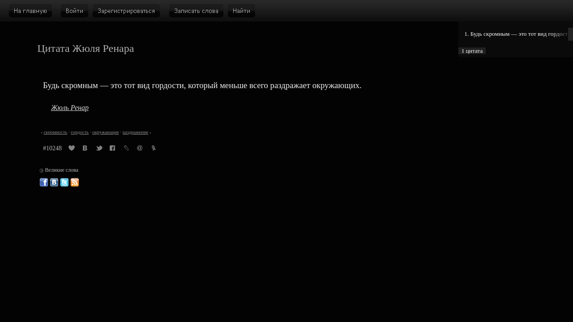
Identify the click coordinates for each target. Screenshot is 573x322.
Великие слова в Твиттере (64, 182)
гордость (80, 132)
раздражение (136, 132)
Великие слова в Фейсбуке (43, 182)
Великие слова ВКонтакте (54, 182)
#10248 (52, 148)
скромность (56, 132)
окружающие (105, 132)
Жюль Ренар (70, 107)
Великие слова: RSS (74, 182)
